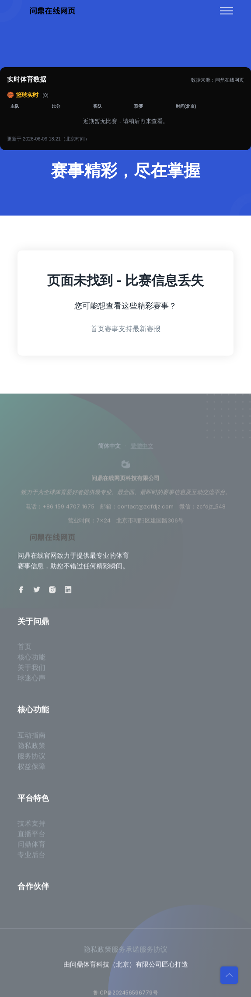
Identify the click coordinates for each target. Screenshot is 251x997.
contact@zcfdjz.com (145, 510)
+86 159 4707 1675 (68, 510)
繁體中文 (142, 449)
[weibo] (125, 468)
